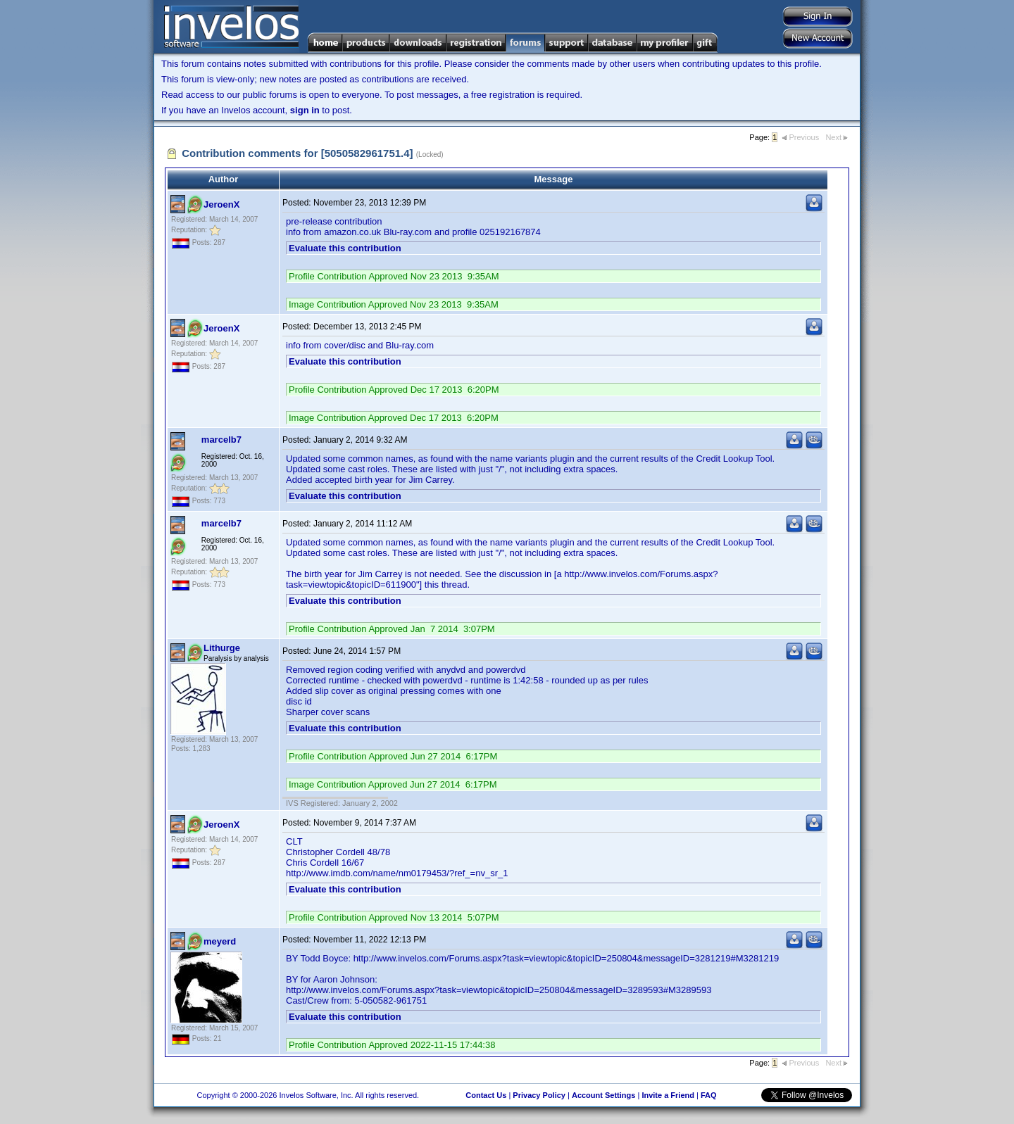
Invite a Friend (667, 1095)
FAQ (709, 1095)
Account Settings (603, 1095)
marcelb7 (221, 439)
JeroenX (221, 204)
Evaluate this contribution (345, 248)
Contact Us (485, 1095)
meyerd (220, 941)
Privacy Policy (539, 1095)
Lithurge (222, 648)
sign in (305, 110)
